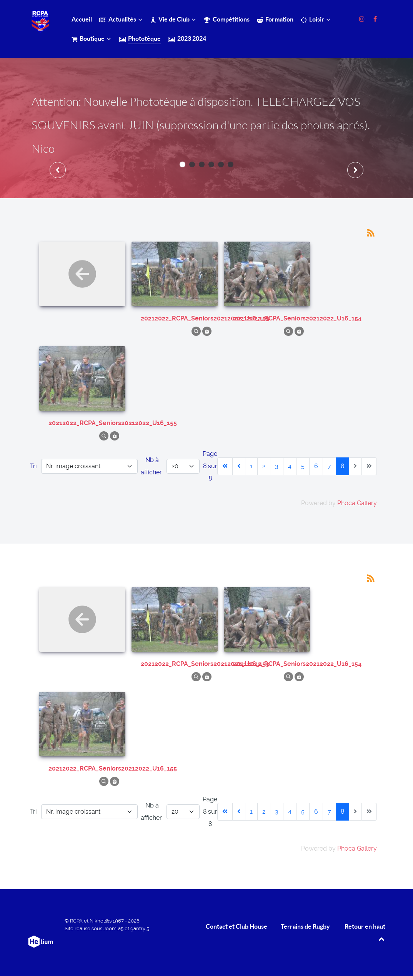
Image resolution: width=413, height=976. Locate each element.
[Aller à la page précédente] (238, 466)
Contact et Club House (236, 926)
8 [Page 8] (342, 466)
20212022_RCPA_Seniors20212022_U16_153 (205, 318)
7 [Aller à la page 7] (329, 466)
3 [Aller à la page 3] (276, 466)
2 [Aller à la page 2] (263, 466)
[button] (182, 164)
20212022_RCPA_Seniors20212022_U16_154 (297, 318)
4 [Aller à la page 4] (289, 466)
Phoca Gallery (357, 503)
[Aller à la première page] (225, 466)
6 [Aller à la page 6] (316, 466)
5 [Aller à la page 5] (303, 466)
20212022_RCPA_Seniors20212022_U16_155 (112, 423)
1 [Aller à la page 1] (251, 466)
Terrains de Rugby (305, 926)
